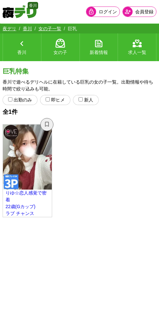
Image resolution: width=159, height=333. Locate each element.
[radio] (10, 99)
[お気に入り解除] (46, 124)
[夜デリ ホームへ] (19, 11)
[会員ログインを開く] (103, 12)
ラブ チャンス (20, 213)
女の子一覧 (49, 28)
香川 (27, 28)
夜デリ (9, 28)
